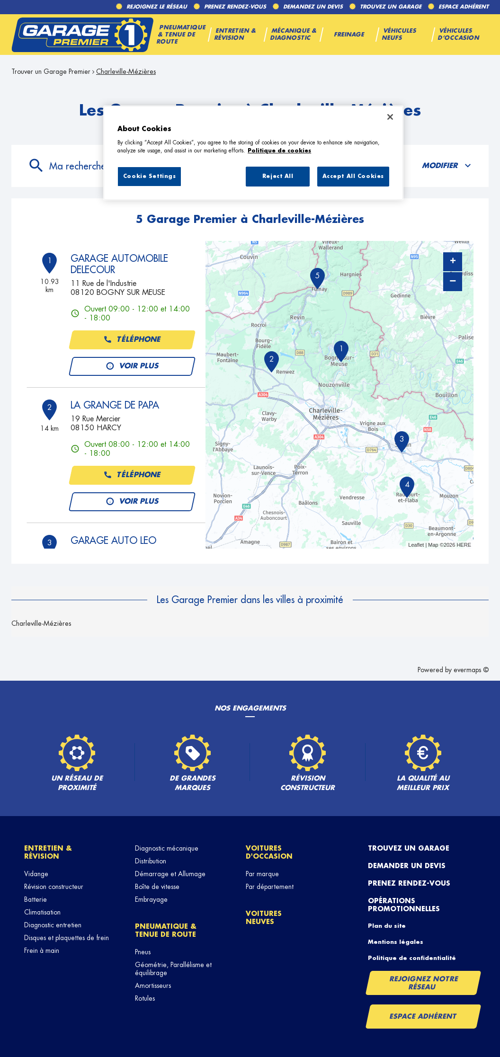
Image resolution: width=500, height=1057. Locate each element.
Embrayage (151, 899)
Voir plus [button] (132, 366)
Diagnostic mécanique (166, 848)
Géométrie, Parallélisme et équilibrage (173, 968)
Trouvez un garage (408, 848)
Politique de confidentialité (412, 958)
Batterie (35, 899)
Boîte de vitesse (157, 886)
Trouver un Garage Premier (50, 71)
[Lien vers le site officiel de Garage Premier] (82, 34)
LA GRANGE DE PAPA (115, 405)
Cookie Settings (149, 176)
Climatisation (42, 912)
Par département (270, 886)
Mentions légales (395, 942)
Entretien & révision (48, 852)
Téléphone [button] (131, 340)
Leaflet (416, 545)
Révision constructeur (53, 886)
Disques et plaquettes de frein (66, 937)
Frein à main (41, 950)
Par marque (262, 873)
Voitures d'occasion (269, 852)
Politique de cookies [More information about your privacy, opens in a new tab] (279, 150)
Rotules (145, 998)
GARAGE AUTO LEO (113, 540)
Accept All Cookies (353, 176)
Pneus (143, 952)
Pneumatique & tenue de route (165, 930)
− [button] (452, 281)
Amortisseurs (153, 985)
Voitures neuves (264, 917)
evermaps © (471, 669)
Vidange (36, 873)
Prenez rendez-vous (409, 883)
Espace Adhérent (423, 1016)
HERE (463, 545)
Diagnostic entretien (52, 925)
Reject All (278, 176)
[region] (253, 153)
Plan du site (387, 926)
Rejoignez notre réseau (424, 983)
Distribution (150, 861)
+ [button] (453, 262)
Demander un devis (407, 865)
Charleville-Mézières (126, 71)
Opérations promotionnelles (404, 904)
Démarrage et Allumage (170, 873)
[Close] (390, 117)
